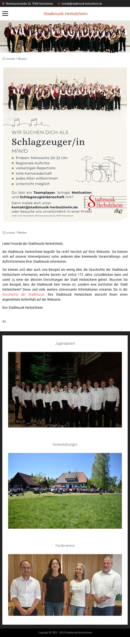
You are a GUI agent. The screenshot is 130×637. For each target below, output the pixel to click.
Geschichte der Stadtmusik (23, 294)
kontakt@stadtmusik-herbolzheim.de (82, 3)
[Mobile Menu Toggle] (5, 14)
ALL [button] (4, 321)
